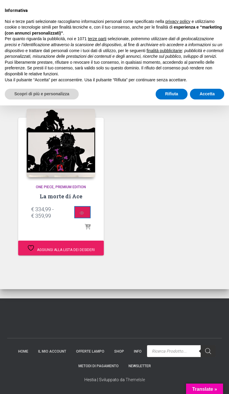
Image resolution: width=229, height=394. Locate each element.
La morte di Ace (61, 196)
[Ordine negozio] (184, 91)
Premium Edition (70, 187)
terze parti (97, 327)
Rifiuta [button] (171, 382)
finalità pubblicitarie (164, 339)
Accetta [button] (207, 382)
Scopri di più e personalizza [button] (41, 382)
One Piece (45, 187)
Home (16, 88)
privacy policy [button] (178, 310)
